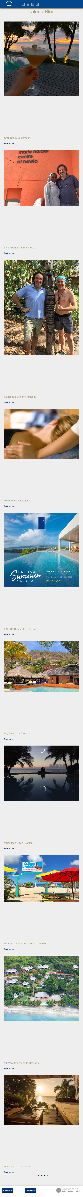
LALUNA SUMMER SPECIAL (20, 628)
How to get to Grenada (17, 1166)
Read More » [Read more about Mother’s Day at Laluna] (9, 506)
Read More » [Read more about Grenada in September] (9, 144)
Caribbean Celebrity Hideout (20, 396)
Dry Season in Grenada (17, 733)
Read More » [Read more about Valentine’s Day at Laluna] (9, 849)
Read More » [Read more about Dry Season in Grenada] (9, 739)
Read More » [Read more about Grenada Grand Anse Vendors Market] (9, 949)
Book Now (7, 1190)
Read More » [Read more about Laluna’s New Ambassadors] (9, 253)
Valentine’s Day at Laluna (18, 842)
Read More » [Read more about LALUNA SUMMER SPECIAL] (9, 635)
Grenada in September (17, 137)
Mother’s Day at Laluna (17, 500)
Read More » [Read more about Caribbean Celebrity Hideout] (9, 402)
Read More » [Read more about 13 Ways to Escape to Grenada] (9, 1069)
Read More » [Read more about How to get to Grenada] (9, 1172)
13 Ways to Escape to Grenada (21, 1063)
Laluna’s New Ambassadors (19, 247)
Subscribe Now (30, 1191)
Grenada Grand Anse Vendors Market (25, 943)
